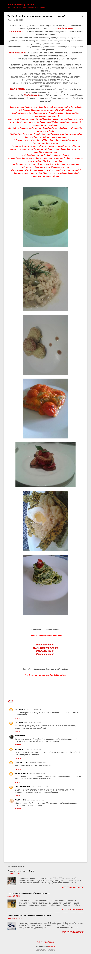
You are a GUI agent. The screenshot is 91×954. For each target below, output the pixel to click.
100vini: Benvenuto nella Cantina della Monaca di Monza (29, 916)
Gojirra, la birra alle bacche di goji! (21, 871)
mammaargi (20, 736)
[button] (82, 16)
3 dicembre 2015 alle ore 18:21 (34, 736)
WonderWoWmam (23, 787)
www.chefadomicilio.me (45, 647)
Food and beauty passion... (21, 4)
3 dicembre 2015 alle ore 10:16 (32, 709)
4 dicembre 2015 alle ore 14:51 (40, 787)
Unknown (19, 709)
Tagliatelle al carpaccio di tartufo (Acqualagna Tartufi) (29, 893)
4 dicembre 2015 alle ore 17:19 (35, 800)
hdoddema (51, 946)
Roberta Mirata (21, 773)
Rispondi (18, 718)
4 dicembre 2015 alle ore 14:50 (37, 773)
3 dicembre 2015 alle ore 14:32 (32, 722)
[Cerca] (86, 5)
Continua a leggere (72, 887)
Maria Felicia (20, 800)
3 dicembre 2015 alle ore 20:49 (32, 749)
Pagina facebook (45, 644)
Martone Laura (21, 762)
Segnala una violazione (45, 950)
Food (10, 701)
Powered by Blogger (45, 942)
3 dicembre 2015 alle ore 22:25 (37, 762)
